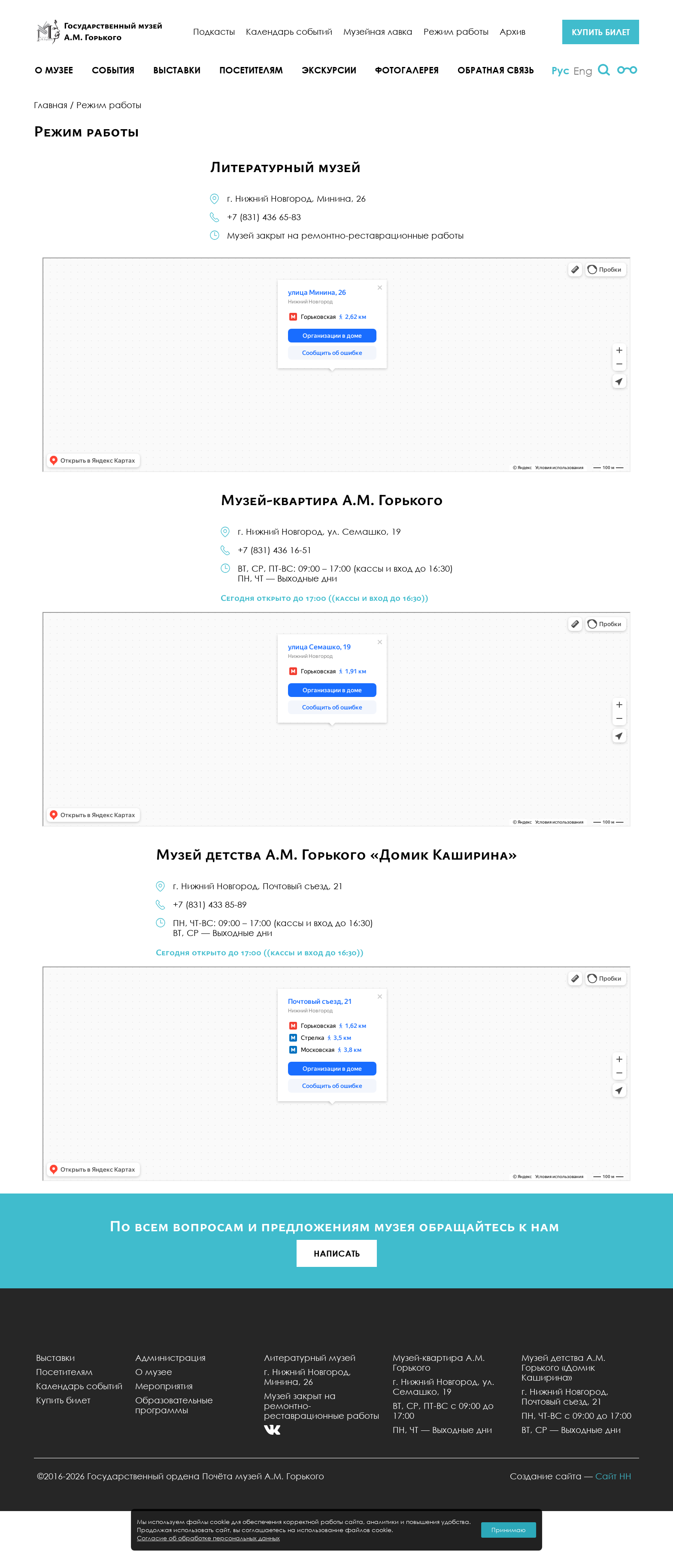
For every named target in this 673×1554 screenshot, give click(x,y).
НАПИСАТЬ (337, 1253)
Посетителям (251, 70)
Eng (582, 70)
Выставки (176, 70)
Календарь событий (289, 31)
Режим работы (456, 31)
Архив (512, 31)
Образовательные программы (174, 1405)
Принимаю (508, 1530)
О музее (54, 70)
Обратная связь (496, 70)
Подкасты (214, 31)
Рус (561, 70)
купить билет (601, 32)
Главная (50, 105)
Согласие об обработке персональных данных (208, 1538)
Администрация (170, 1358)
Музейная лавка (377, 31)
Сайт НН (613, 1476)
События (113, 70)
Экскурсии (329, 70)
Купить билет (63, 1400)
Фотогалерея (407, 70)
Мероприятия (164, 1386)
